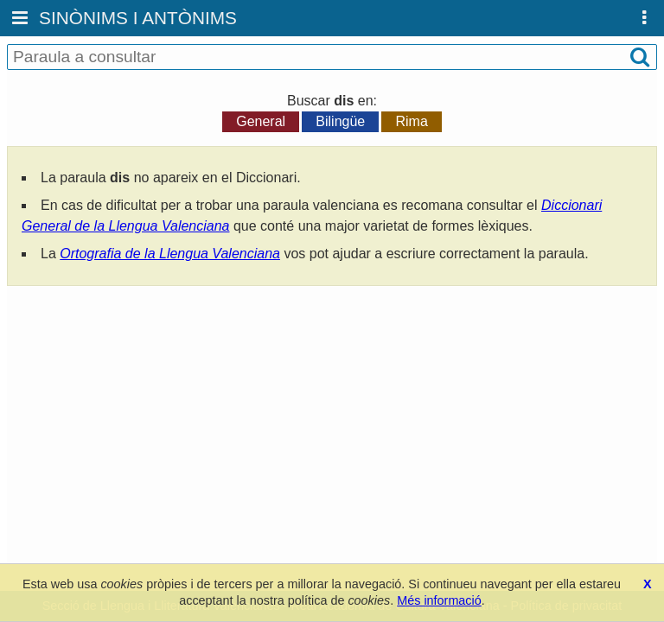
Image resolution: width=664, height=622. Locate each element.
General (260, 121)
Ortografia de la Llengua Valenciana (170, 253)
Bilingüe (340, 121)
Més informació (439, 600)
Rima (411, 121)
